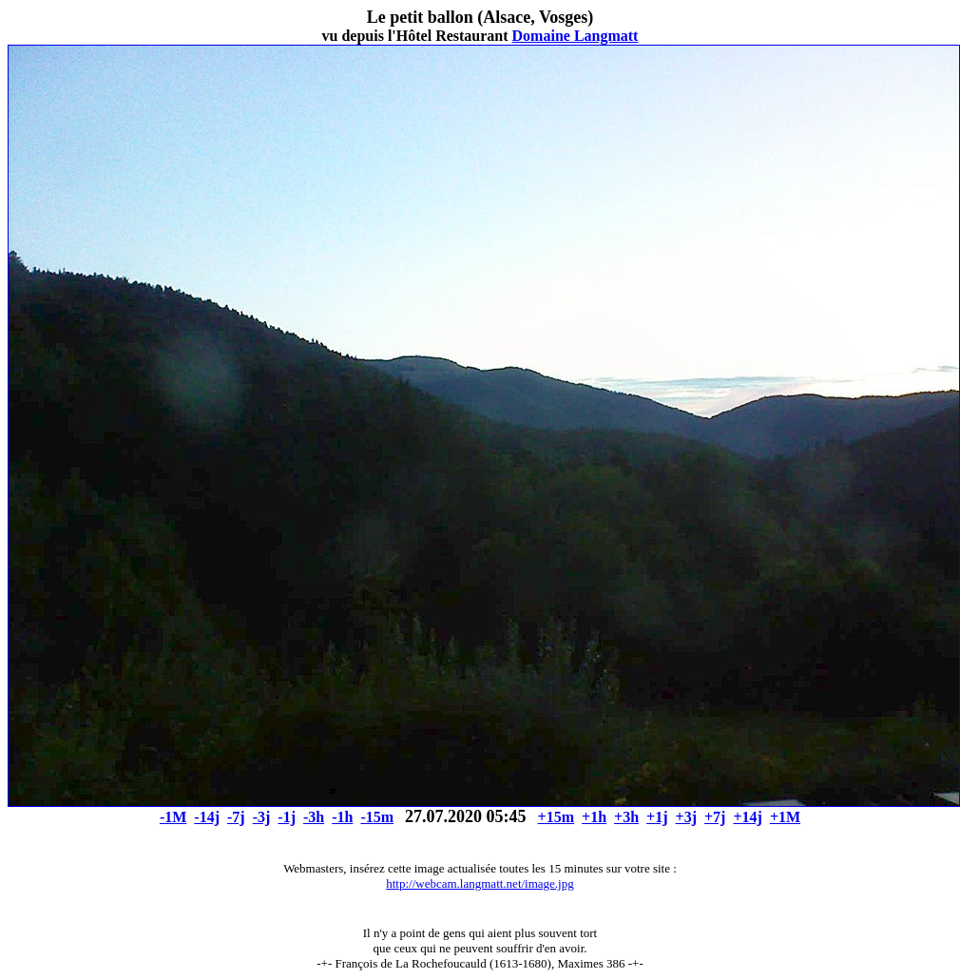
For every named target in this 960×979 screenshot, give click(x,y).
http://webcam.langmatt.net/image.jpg (479, 883)
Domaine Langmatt (575, 36)
